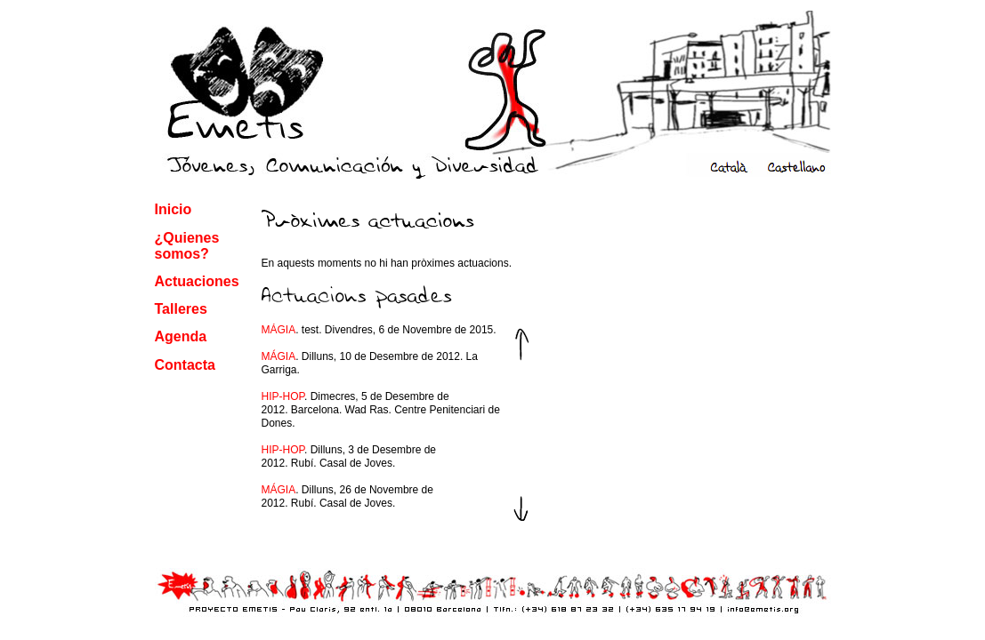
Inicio (173, 209)
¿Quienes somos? (187, 245)
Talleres (181, 308)
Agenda (181, 336)
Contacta (185, 364)
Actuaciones (197, 281)
